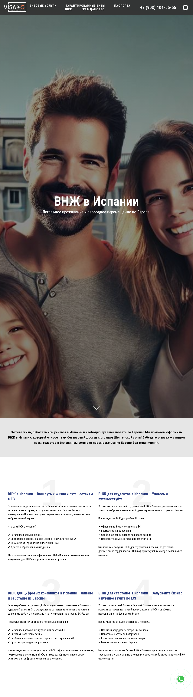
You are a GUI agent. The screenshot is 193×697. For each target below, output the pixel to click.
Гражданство (92, 9)
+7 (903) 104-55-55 (158, 7)
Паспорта (122, 6)
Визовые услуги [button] (43, 6)
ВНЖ (68, 9)
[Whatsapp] (185, 7)
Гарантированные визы (85, 6)
